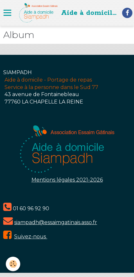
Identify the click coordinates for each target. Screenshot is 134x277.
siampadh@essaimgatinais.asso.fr (55, 222)
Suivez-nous (30, 236)
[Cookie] (13, 264)
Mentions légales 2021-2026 (67, 180)
